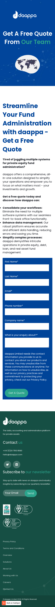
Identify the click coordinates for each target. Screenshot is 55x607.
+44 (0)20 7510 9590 (12, 450)
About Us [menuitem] (7, 568)
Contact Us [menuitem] (8, 589)
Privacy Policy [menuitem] (9, 541)
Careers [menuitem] (7, 582)
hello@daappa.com (12, 454)
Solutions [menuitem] (7, 562)
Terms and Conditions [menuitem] (13, 548)
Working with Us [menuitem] (10, 575)
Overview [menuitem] (7, 555)
